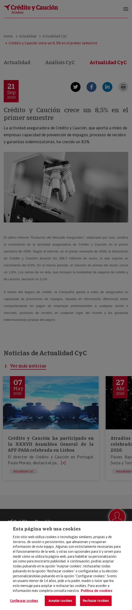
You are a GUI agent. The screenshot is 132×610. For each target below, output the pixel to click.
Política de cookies (96, 591)
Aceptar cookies (60, 601)
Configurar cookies (24, 601)
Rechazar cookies (96, 601)
